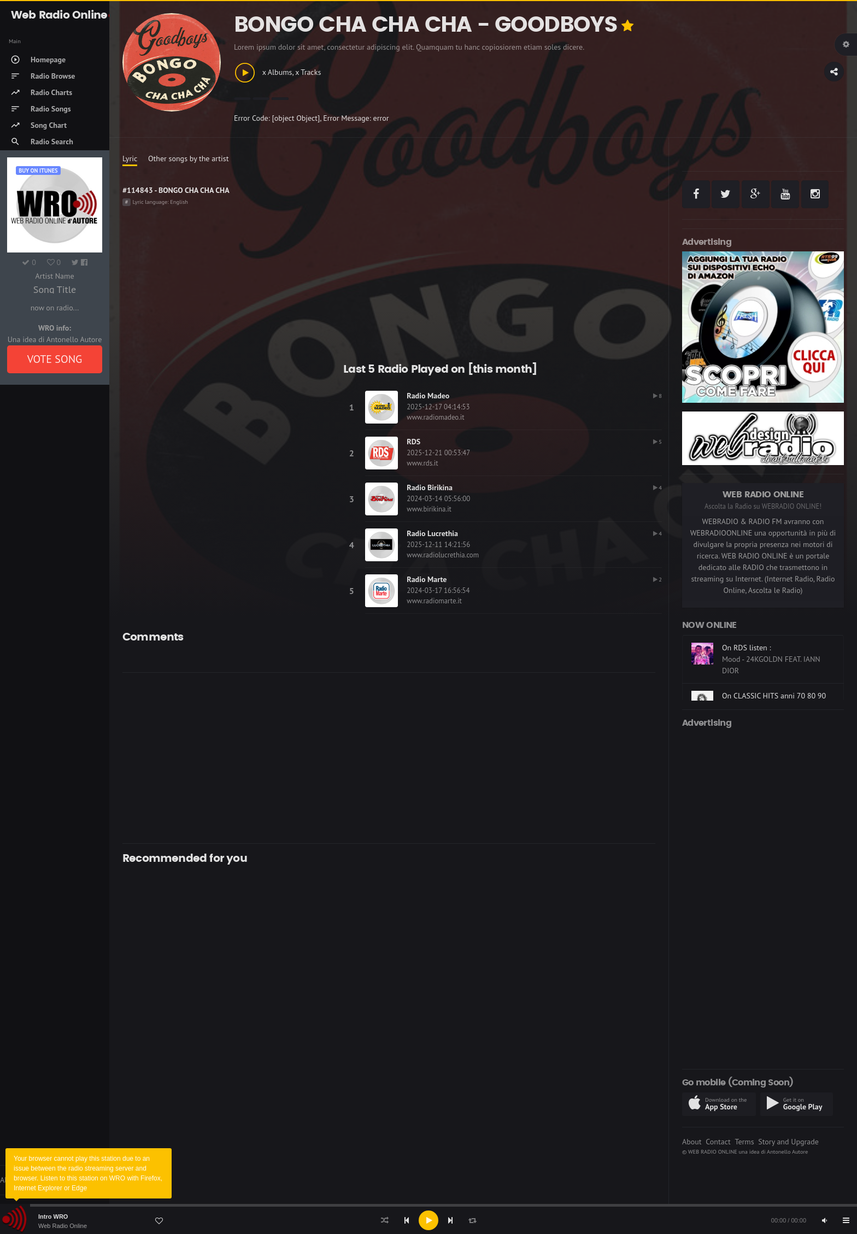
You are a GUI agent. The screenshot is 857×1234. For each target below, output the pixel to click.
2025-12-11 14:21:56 (438, 544)
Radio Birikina (430, 487)
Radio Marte (427, 579)
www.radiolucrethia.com (443, 555)
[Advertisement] (388, 758)
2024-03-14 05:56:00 (438, 498)
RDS (413, 441)
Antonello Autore (787, 1151)
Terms (744, 1142)
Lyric (129, 158)
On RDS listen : (746, 648)
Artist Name (54, 276)
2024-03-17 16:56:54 (438, 590)
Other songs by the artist (188, 158)
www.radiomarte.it (434, 601)
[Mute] (824, 1220)
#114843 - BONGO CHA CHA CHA (176, 190)
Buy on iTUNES (38, 170)
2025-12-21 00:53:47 (438, 452)
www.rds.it (422, 463)
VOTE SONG (55, 359)
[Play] (428, 1220)
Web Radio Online (62, 1226)
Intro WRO (53, 1216)
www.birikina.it (429, 509)
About (692, 1142)
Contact (718, 1142)
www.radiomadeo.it (435, 417)
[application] (428, 1220)
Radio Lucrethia (432, 533)
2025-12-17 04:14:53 (438, 407)
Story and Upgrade (788, 1142)
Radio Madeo (428, 396)
